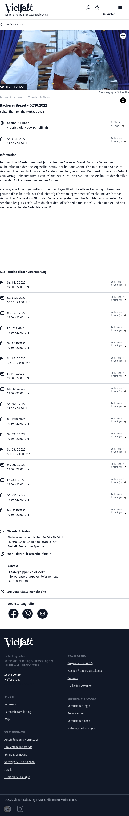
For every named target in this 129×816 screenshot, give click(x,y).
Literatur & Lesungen (17, 777)
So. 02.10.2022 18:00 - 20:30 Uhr (18, 300)
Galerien (73, 678)
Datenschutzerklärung (17, 712)
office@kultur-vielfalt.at (19, 684)
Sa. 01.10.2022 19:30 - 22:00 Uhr (18, 285)
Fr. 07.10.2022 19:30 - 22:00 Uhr (18, 330)
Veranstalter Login (79, 706)
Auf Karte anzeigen (118, 124)
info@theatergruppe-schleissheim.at (32, 576)
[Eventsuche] (88, 7)
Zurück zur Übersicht (15, 24)
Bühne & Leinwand (15, 754)
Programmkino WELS (80, 663)
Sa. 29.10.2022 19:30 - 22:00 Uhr (18, 497)
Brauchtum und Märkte (18, 747)
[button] (6, 809)
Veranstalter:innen (79, 721)
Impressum (11, 704)
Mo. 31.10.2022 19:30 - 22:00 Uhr (18, 512)
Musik (7, 769)
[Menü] (120, 7)
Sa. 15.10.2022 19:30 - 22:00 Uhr (18, 391)
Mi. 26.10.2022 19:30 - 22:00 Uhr (18, 467)
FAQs (7, 719)
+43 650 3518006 (18, 581)
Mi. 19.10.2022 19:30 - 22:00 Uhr (18, 421)
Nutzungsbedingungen (81, 728)
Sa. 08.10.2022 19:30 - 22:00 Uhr (18, 345)
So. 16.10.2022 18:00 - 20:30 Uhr (18, 406)
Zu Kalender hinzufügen (119, 140)
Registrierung (76, 713)
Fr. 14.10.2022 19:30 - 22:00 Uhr (18, 376)
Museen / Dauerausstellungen (86, 670)
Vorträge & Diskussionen (19, 762)
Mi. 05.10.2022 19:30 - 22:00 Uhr (18, 315)
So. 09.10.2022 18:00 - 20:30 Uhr (18, 361)
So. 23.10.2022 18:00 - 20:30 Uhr (18, 452)
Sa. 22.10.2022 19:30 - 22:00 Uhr (18, 437)
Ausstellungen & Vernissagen (22, 739)
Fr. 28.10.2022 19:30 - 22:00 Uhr (18, 482)
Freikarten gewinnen (80, 685)
